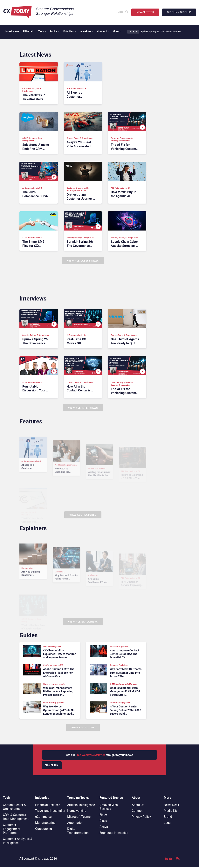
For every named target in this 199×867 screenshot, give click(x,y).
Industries (86, 31)
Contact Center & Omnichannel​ (14, 807)
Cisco (103, 821)
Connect (103, 31)
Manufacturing (45, 823)
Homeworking (76, 811)
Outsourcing (43, 829)
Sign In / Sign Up (179, 12)
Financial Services (47, 805)
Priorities (69, 31)
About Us (138, 805)
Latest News (12, 31)
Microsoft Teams (79, 817)
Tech (42, 31)
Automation (75, 823)
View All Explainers (83, 621)
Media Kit (170, 811)
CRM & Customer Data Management (16, 817)
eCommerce (43, 817)
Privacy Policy (141, 817)
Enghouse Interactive (114, 833)
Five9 (103, 815)
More (117, 31)
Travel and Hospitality (50, 811)
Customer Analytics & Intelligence (17, 841)
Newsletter (145, 12)
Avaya (104, 827)
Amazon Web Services (109, 807)
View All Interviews (83, 407)
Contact (137, 811)
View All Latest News (83, 260)
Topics (54, 31)
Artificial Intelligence (81, 805)
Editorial (28, 31)
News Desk (171, 805)
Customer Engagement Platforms (11, 829)
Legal (167, 823)
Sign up (51, 765)
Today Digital (43, 859)
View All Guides (83, 727)
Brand (168, 817)
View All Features (82, 514)
